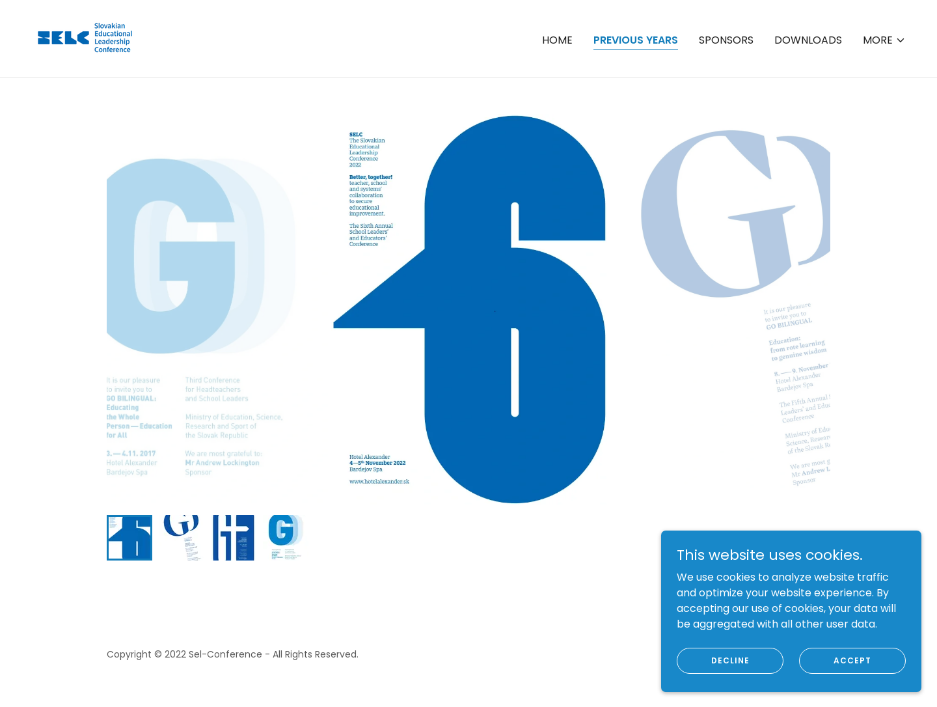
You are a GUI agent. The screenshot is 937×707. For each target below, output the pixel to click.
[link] (85, 37)
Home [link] (557, 40)
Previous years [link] (635, 40)
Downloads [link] (808, 40)
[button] (884, 40)
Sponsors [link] (726, 40)
